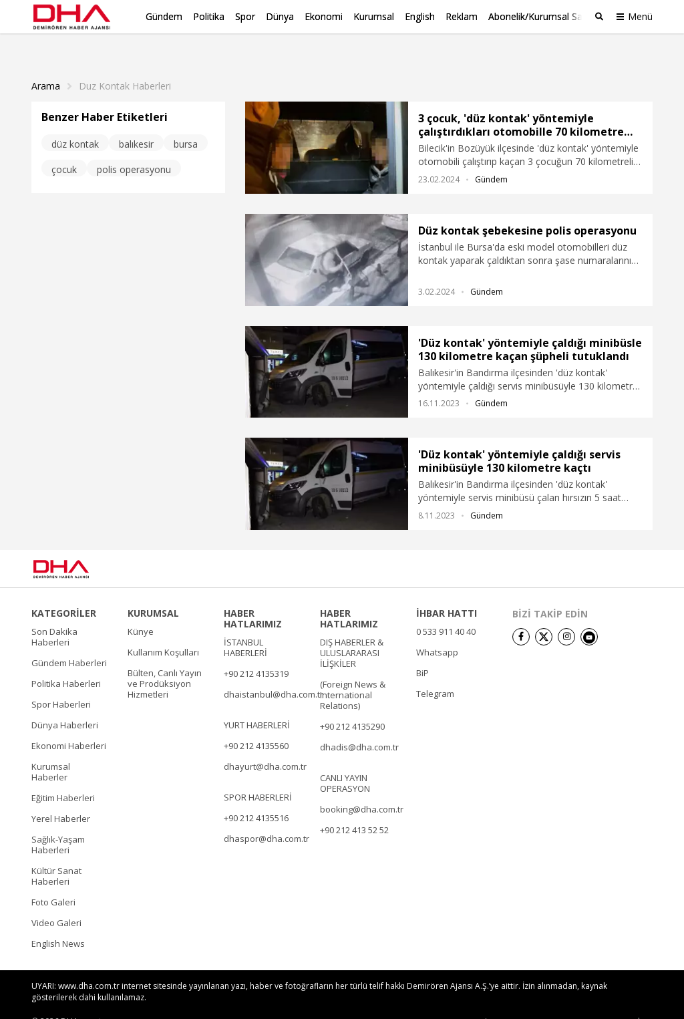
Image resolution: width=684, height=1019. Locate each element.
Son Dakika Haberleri (54, 615)
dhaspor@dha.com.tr (266, 817)
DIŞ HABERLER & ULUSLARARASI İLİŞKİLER (351, 631)
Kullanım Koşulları (163, 630)
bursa (186, 122)
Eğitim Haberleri (63, 776)
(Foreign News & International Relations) (352, 674)
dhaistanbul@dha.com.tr (273, 673)
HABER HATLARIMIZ (253, 597)
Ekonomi (324, 16)
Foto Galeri (53, 880)
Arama (45, 64)
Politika (208, 16)
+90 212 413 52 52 (354, 808)
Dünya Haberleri (64, 703)
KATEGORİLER (63, 592)
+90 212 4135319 (256, 652)
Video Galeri (56, 901)
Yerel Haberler (60, 797)
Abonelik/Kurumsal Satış (540, 16)
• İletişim (495, 1000)
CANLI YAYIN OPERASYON (345, 761)
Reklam (462, 16)
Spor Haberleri (61, 683)
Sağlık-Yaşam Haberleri (58, 823)
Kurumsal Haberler (50, 750)
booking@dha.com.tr (361, 787)
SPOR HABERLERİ (258, 775)
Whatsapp (437, 630)
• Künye (453, 1000)
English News (58, 922)
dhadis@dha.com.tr (359, 725)
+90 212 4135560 (256, 724)
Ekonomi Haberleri (68, 724)
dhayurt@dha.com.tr (265, 745)
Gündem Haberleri (69, 641)
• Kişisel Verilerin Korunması (574, 1000)
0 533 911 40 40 (446, 610)
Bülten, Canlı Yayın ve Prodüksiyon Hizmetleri (165, 662)
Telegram (435, 672)
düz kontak (75, 122)
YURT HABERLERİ (257, 703)
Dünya (280, 16)
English (420, 16)
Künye (141, 610)
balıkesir (136, 122)
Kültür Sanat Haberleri (56, 854)
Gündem (164, 16)
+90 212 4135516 (256, 796)
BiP (422, 651)
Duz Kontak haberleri (125, 64)
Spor (245, 16)
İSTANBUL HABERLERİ (245, 626)
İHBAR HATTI (446, 592)
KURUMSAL (153, 592)
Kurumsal (373, 16)
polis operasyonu (134, 148)
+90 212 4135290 (352, 705)
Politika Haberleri (66, 662)
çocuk (64, 148)
